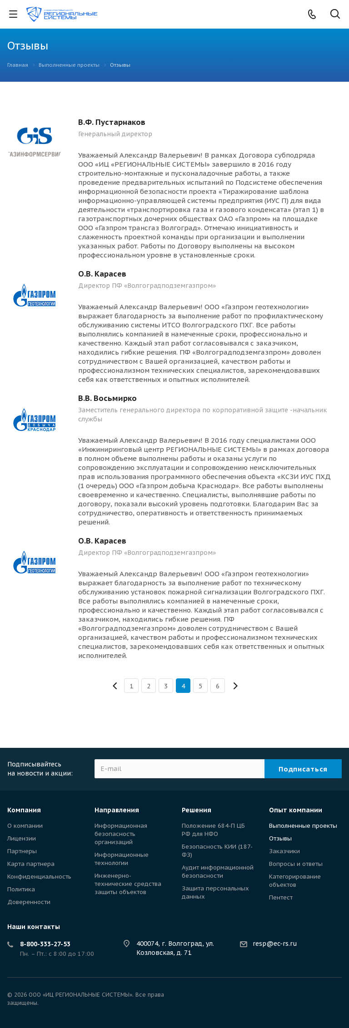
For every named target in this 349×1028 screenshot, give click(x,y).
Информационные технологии (122, 859)
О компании (25, 826)
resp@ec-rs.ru (275, 943)
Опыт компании (295, 810)
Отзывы (280, 838)
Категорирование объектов (295, 881)
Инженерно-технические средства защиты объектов (128, 884)
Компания (24, 810)
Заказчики (284, 851)
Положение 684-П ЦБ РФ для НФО (213, 830)
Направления (117, 810)
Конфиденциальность (39, 876)
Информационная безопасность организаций (121, 834)
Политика (21, 889)
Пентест (281, 897)
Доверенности (28, 902)
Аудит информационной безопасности (218, 872)
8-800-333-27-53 (45, 944)
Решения (196, 810)
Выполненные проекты (303, 826)
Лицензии (21, 838)
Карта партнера (31, 864)
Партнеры (22, 851)
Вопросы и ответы (296, 864)
